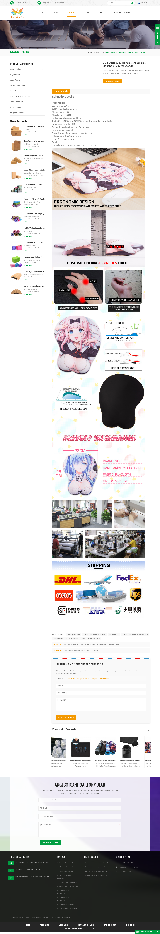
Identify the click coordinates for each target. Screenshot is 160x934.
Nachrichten (110, 925)
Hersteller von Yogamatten (68, 882)
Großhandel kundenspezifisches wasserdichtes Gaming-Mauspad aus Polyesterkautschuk (88, 760)
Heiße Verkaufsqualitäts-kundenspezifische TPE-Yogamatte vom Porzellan (34, 228)
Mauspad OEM (114, 635)
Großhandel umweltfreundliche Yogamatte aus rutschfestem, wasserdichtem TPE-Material (34, 242)
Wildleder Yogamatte (66, 867)
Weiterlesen (28, 135)
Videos (103, 12)
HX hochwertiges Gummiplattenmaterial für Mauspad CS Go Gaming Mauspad (113, 760)
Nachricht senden (66, 717)
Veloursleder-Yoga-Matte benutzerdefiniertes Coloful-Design (32, 862)
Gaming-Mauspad (73, 635)
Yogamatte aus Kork (66, 871)
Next (147, 729)
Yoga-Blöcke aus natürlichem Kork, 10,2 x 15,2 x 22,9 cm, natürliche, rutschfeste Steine (34, 170)
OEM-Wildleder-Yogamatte (68, 909)
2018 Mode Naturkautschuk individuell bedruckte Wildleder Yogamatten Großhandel (34, 184)
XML (93, 928)
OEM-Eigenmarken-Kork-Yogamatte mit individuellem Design (34, 271)
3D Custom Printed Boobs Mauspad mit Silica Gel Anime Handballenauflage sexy (92, 644)
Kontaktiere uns (122, 12)
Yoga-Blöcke (15, 74)
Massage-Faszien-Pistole (20, 96)
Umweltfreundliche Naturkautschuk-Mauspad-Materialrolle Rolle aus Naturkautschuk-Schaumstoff (63, 760)
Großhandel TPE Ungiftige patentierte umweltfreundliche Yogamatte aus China (34, 213)
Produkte (71, 12)
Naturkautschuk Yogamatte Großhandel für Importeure (104, 867)
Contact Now (112, 81)
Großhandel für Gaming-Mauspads (65, 638)
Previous (143, 729)
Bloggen (88, 12)
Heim (41, 12)
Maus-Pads (100, 52)
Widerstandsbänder (18, 85)
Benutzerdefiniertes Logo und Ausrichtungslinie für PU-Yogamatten (32, 877)
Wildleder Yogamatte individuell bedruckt (29, 869)
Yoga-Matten (15, 69)
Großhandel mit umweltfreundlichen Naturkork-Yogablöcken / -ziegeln (34, 126)
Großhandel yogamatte (67, 905)
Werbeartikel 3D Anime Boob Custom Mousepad (81, 651)
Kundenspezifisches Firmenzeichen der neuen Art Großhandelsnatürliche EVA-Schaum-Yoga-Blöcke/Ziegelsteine (34, 257)
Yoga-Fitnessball (16, 102)
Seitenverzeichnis (73, 928)
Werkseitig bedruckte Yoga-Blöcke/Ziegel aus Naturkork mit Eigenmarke (34, 155)
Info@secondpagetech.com (53, 3)
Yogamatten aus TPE (66, 863)
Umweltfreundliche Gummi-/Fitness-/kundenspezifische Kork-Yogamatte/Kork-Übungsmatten (34, 286)
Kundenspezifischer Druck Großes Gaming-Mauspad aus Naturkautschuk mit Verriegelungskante (138, 760)
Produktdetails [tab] (61, 91)
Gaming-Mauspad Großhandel (94, 635)
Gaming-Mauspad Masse (91, 638)
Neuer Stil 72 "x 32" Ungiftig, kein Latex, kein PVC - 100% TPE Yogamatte (34, 199)
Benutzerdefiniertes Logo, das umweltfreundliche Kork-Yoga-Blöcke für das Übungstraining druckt (34, 141)
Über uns (55, 12)
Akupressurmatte (17, 112)
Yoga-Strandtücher (18, 107)
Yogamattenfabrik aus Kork (68, 886)
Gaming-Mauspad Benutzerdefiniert (135, 635)
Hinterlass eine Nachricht (147, 932)
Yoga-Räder (15, 80)
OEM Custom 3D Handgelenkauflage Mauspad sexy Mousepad (87, 679)
